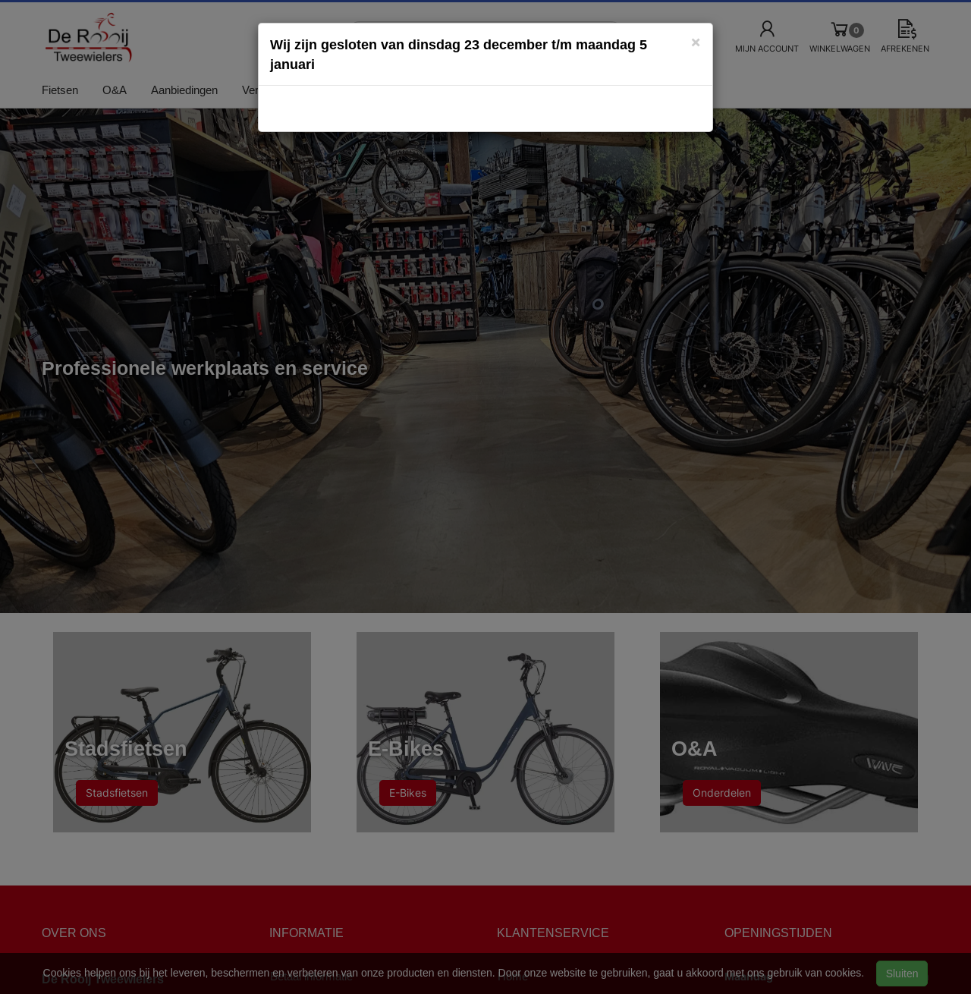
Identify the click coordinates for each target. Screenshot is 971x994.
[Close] (695, 41)
